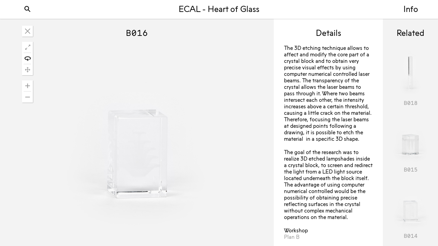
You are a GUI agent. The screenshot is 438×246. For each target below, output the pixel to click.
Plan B (291, 237)
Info (410, 10)
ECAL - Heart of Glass (219, 10)
